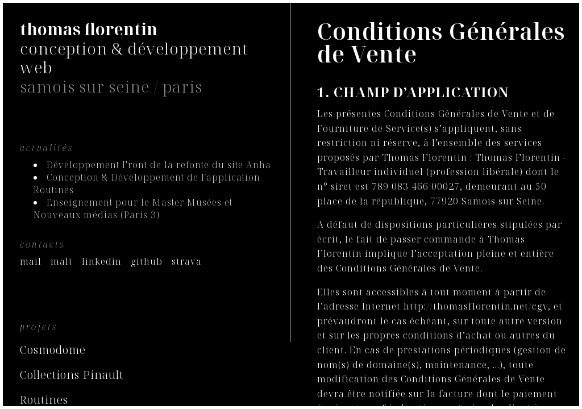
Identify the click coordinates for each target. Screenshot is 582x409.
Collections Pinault (71, 374)
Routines (44, 399)
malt (62, 261)
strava (187, 261)
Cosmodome (53, 349)
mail (30, 261)
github (147, 261)
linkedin (102, 261)
